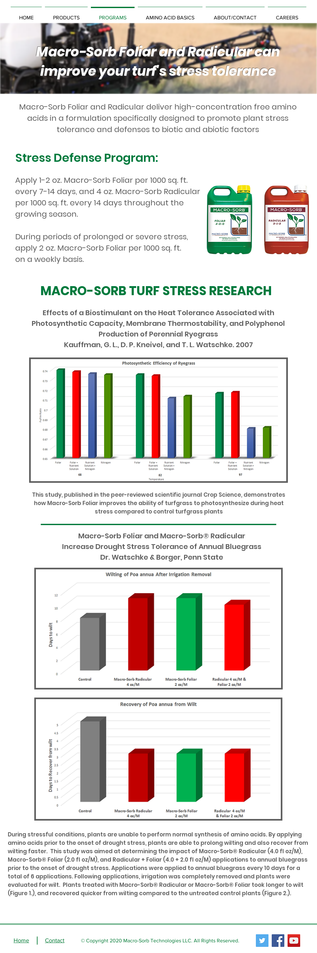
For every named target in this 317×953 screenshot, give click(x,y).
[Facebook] (278, 940)
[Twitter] (262, 940)
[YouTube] (294, 940)
